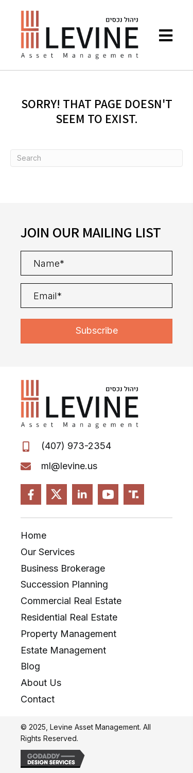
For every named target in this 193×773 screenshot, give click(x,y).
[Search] (96, 158)
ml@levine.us (69, 465)
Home (33, 535)
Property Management (68, 633)
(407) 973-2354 (76, 445)
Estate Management (63, 650)
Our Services (48, 551)
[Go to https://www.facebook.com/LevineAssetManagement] (31, 494)
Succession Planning (64, 584)
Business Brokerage (63, 568)
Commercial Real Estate (71, 600)
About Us (41, 682)
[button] (96, 331)
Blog (30, 666)
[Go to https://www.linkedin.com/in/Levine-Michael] (82, 494)
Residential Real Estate (69, 617)
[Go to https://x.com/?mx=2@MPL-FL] (56, 494)
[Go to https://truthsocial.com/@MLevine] (134, 494)
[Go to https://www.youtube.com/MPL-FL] (108, 494)
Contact (38, 699)
